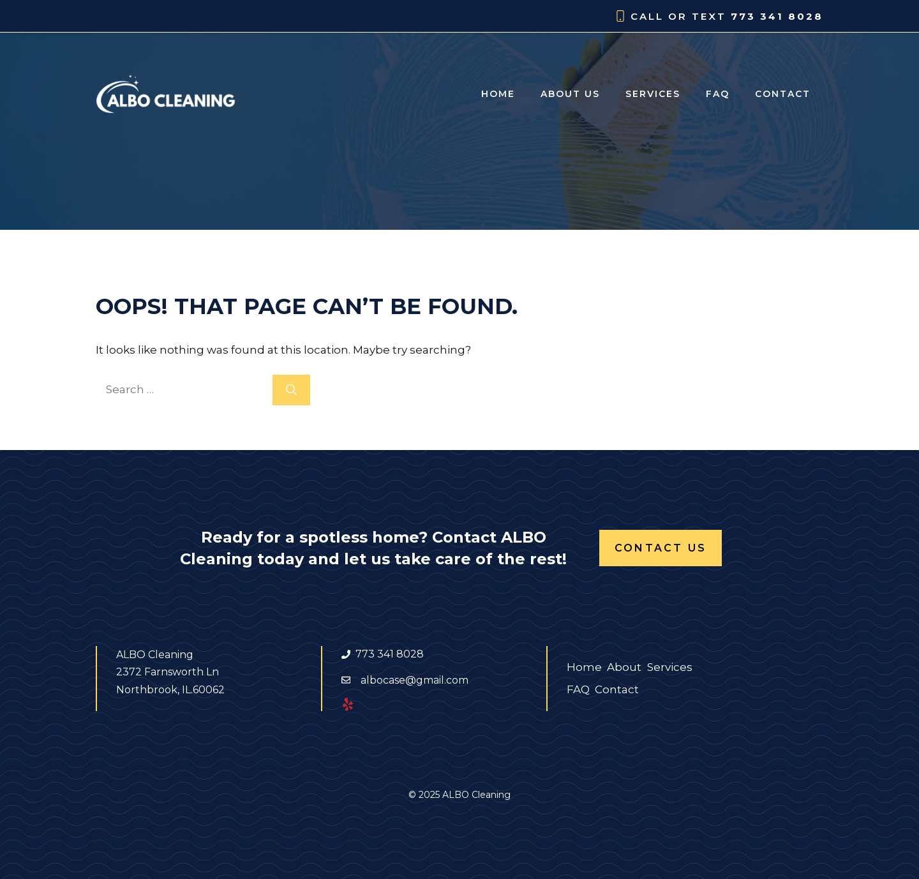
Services (652, 94)
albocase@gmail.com (414, 680)
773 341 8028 (777, 16)
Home (498, 94)
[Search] (291, 390)
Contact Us (660, 548)
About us (570, 94)
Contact (783, 94)
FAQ (717, 94)
